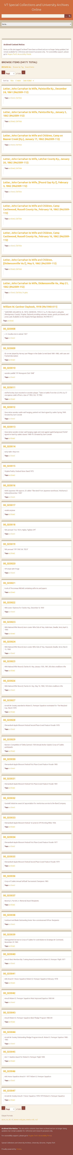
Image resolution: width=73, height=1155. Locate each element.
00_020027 (9, 700)
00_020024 (9, 641)
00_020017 (9, 505)
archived (12, 98)
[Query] (36, 16)
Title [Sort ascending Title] (12, 80)
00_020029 (9, 739)
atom (3, 1119)
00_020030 (9, 759)
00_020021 (9, 583)
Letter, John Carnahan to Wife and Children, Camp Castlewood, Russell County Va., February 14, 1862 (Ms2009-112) (36, 209)
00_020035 (9, 856)
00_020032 (9, 798)
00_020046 (9, 1071)
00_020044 (9, 1032)
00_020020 (9, 563)
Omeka (18, 1149)
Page (10, 73)
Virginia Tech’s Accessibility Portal (40, 1136)
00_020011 (9, 387)
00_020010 (9, 368)
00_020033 (9, 817)
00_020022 (9, 602)
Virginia (25, 292)
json (24, 1119)
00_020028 (9, 720)
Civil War (19, 98)
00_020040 (9, 954)
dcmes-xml (18, 1119)
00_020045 (9, 1051)
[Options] (66, 16)
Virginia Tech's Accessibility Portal (19, 54)
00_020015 (9, 466)
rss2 (36, 1119)
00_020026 (9, 680)
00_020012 (9, 407)
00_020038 (9, 915)
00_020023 (9, 622)
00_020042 (9, 993)
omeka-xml (30, 1119)
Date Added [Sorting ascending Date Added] (27, 80)
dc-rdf (11, 1119)
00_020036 (9, 876)
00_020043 (9, 1012)
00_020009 (9, 348)
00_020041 (9, 973)
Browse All (6, 67)
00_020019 (9, 544)
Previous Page (3, 72)
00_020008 (9, 328)
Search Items (29, 67)
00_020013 (9, 426)
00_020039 (9, 934)
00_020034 (9, 837)
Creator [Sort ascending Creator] (18, 80)
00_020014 (9, 446)
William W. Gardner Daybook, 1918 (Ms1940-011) (30, 306)
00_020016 (9, 485)
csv (7, 1119)
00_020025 (9, 661)
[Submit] (69, 16)
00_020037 (9, 895)
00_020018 (9, 524)
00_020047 (9, 1090)
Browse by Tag (18, 67)
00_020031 (9, 778)
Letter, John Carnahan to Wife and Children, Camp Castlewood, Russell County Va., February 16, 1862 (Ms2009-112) (36, 236)
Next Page (23, 72)
